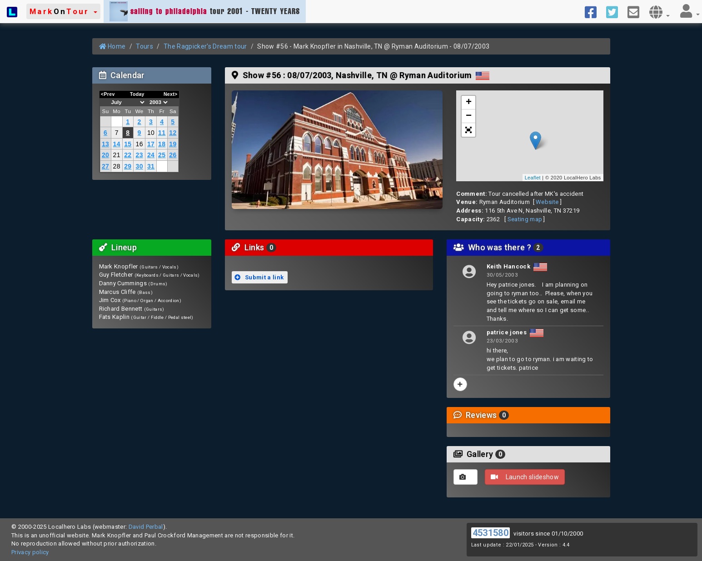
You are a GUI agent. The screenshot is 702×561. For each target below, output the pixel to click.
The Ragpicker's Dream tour (205, 46)
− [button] (469, 116)
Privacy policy (30, 552)
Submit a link (259, 277)
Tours (144, 46)
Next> (171, 94)
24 (150, 155)
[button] (63, 11)
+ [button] (469, 102)
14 (116, 144)
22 (127, 155)
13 (105, 144)
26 (172, 155)
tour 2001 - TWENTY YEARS (205, 11)
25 (161, 155)
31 (150, 166)
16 (139, 144)
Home (112, 46)
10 (150, 132)
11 (161, 132)
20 (105, 155)
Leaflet (533, 177)
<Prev (108, 94)
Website (547, 202)
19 (172, 144)
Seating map (525, 219)
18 (161, 144)
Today (137, 94)
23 (139, 155)
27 (105, 166)
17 (150, 144)
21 (116, 155)
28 (116, 166)
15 (127, 144)
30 (139, 166)
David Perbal (146, 526)
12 (172, 132)
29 (127, 166)
